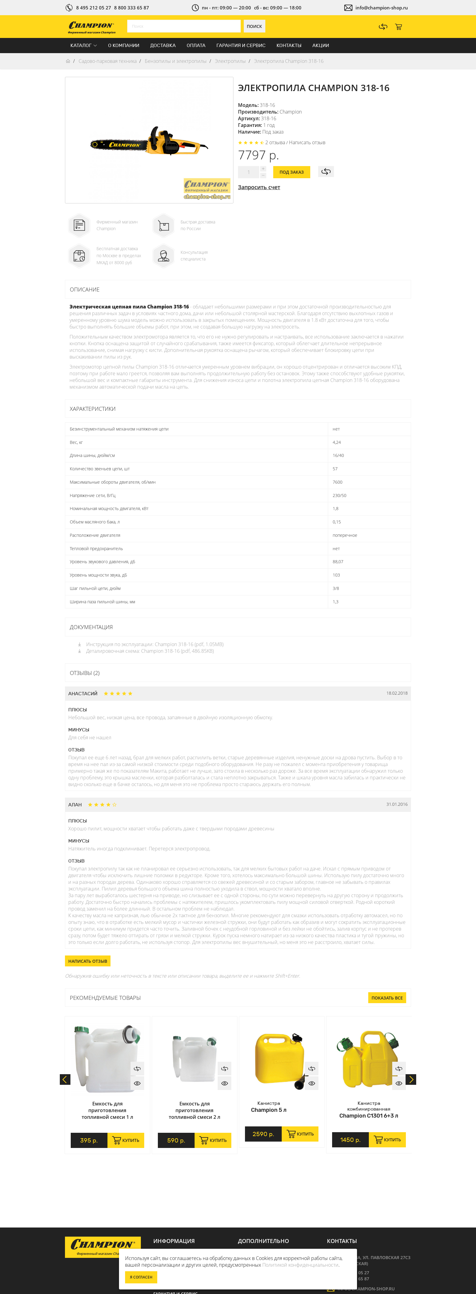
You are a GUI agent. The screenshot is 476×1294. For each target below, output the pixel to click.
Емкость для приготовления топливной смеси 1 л (107, 1110)
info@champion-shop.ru (381, 8)
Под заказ (292, 172)
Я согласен (141, 1277)
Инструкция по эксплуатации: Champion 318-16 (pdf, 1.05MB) (150, 644)
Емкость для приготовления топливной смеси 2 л (194, 1110)
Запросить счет (259, 187)
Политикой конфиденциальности (300, 1265)
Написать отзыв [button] (87, 961)
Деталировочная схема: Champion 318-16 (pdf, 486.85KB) (145, 651)
